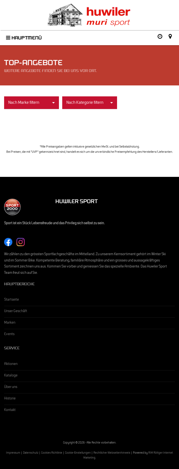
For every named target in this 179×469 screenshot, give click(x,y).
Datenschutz (30, 453)
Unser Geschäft (15, 311)
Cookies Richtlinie (51, 453)
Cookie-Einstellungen (78, 453)
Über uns (10, 387)
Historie (10, 399)
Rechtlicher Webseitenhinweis (111, 453)
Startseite (11, 300)
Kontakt (10, 410)
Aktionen (11, 364)
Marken (9, 323)
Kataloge (11, 376)
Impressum (13, 453)
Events (9, 334)
